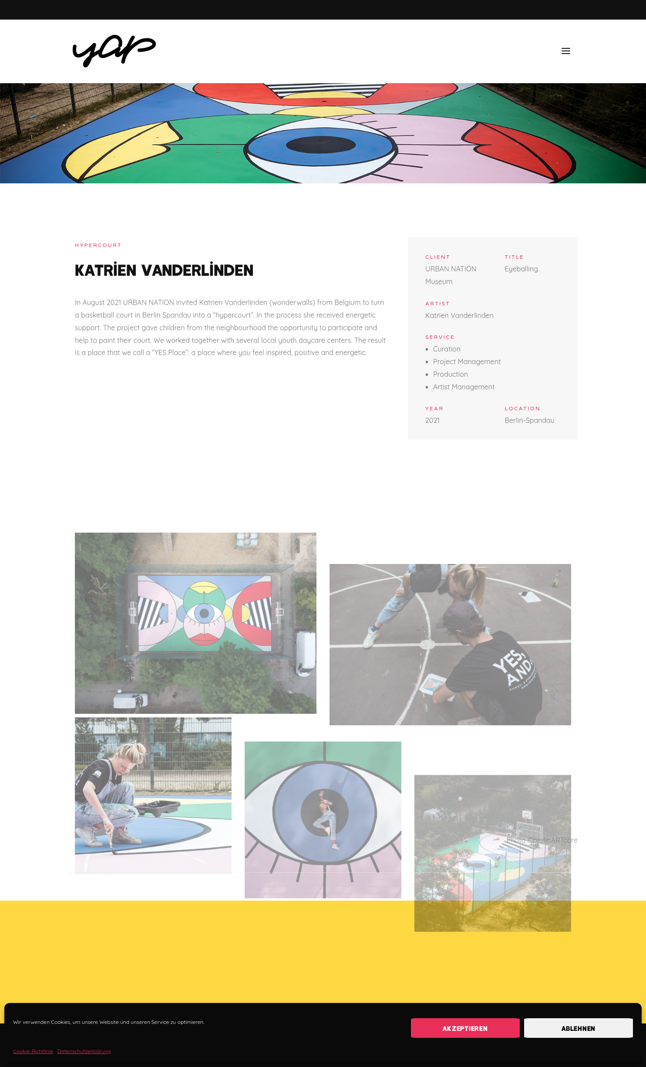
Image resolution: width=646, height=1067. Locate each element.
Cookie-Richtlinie (33, 1051)
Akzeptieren (465, 1028)
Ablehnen (579, 1028)
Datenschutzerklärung (84, 1051)
